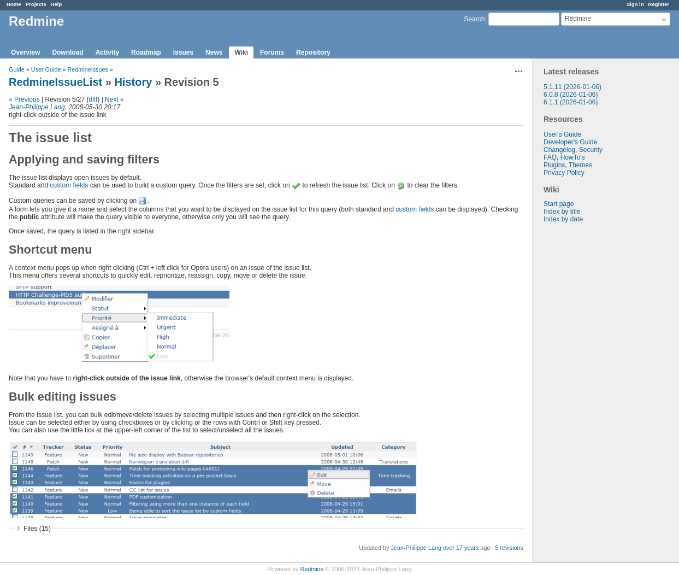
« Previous (24, 99)
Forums (272, 52)
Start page (559, 204)
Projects (36, 4)
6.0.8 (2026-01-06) (571, 94)
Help (56, 4)
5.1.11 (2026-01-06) (572, 87)
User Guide (46, 69)
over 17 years (461, 547)
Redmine (311, 569)
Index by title (562, 211)
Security (591, 150)
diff (93, 99)
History (133, 82)
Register (658, 4)
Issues (183, 52)
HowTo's (572, 157)
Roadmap (146, 52)
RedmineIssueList (55, 82)
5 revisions (509, 547)
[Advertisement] (587, 395)
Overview (25, 52)
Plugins (554, 165)
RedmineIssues (87, 69)
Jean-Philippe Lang (37, 107)
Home (14, 4)
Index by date (563, 219)
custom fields (69, 185)
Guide (17, 69)
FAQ (550, 157)
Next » (114, 99)
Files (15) (37, 528)
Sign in (635, 4)
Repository (313, 52)
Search (474, 19)
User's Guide (562, 134)
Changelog (559, 150)
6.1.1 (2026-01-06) (571, 102)
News (213, 52)
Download (67, 52)
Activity (107, 52)
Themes (580, 165)
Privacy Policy (564, 173)
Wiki (241, 52)
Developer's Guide (570, 142)
